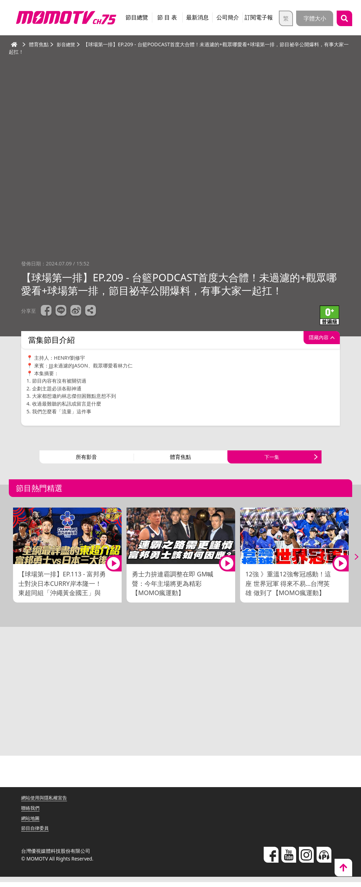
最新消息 (197, 17)
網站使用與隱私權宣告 (46, 802)
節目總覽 (137, 17)
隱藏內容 (315, 340)
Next (350, 562)
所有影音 (86, 459)
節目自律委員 (36, 833)
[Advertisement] (180, 699)
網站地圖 (31, 823)
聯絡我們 (31, 813)
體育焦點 (180, 459)
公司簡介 (227, 17)
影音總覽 (67, 44)
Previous (10, 562)
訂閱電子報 (259, 17)
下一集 (271, 459)
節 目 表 (167, 17)
